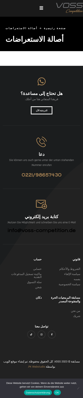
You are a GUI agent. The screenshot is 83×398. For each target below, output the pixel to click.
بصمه (77, 279)
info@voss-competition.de (42, 230)
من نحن (75, 311)
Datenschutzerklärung (38, 392)
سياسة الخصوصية (69, 284)
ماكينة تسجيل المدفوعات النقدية (26, 275)
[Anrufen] (41, 142)
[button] (41, 8)
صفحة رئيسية (55, 28)
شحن (38, 287)
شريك (76, 316)
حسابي (37, 269)
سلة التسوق (34, 282)
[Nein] (78, 388)
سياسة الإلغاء (72, 274)
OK (57, 392)
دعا (42, 153)
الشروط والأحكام (69, 269)
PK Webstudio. (36, 367)
